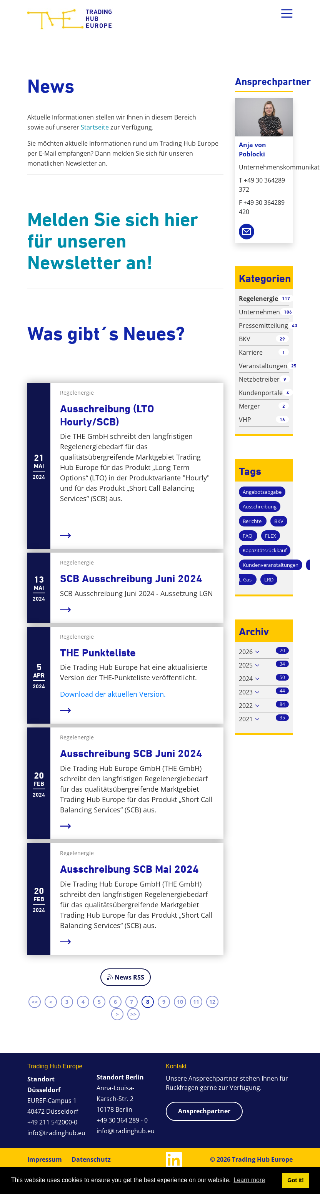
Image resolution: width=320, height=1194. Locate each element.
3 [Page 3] (66, 1001)
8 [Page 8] (147, 1001)
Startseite (95, 127)
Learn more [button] (249, 1180)
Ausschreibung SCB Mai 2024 (129, 869)
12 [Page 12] (212, 1001)
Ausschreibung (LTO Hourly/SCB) (107, 415)
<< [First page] (35, 1001)
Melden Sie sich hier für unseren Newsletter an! (112, 241)
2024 (246, 678)
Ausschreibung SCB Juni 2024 (131, 753)
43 (294, 325)
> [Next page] (117, 1014)
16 (282, 419)
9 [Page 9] (163, 1001)
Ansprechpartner (204, 1111)
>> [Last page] (133, 1014)
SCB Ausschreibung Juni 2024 (131, 578)
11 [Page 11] (196, 1001)
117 (286, 298)
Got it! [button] (295, 1180)
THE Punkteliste (98, 652)
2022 (246, 705)
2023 (246, 692)
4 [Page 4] (83, 1001)
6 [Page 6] (115, 1001)
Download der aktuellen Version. (113, 694)
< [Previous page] (50, 1001)
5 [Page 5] (99, 1001)
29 (282, 339)
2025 (246, 665)
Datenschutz (91, 1159)
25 (294, 366)
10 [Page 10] (180, 1001)
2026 (246, 652)
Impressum (44, 1159)
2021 (246, 719)
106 (288, 312)
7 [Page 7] (131, 1001)
